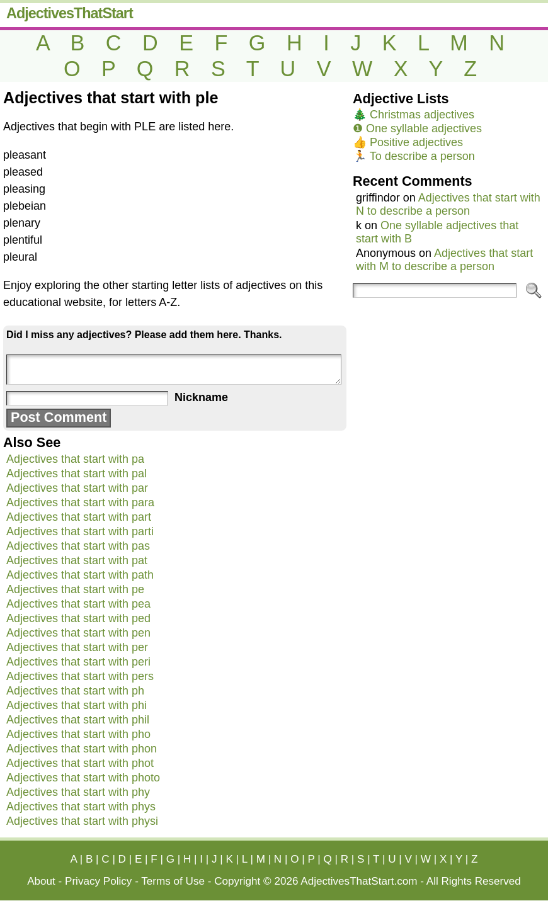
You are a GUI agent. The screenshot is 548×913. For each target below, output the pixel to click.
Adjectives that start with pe (75, 589)
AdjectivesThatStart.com (358, 881)
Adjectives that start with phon (81, 748)
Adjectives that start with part (78, 517)
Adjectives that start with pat (76, 560)
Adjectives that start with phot (80, 763)
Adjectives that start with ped (78, 618)
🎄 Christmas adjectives (413, 114)
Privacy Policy (98, 881)
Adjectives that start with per (77, 647)
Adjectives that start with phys (81, 806)
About (41, 881)
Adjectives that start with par (77, 488)
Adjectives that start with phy (78, 792)
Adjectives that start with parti (80, 531)
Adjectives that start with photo (83, 777)
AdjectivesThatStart (69, 13)
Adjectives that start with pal (76, 473)
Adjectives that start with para (80, 502)
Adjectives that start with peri (78, 661)
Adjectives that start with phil (77, 719)
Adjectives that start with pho (78, 734)
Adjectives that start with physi (82, 821)
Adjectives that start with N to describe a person (448, 204)
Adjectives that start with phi (76, 705)
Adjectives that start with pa (75, 459)
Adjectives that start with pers (80, 676)
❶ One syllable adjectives (417, 128)
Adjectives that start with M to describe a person (444, 260)
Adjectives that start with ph (75, 690)
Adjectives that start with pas (78, 546)
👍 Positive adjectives (408, 142)
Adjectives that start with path (80, 575)
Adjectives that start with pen (78, 633)
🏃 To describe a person (414, 156)
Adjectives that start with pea (78, 604)
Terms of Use (173, 881)
